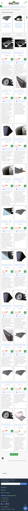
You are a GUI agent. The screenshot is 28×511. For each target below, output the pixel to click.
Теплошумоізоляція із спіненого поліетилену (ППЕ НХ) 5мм (20, 140)
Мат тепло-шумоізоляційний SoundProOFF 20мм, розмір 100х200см (20, 222)
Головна (2, 9)
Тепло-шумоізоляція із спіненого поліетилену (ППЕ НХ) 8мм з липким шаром (20, 92)
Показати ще (14, 454)
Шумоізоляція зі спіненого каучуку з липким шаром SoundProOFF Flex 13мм (20, 265)
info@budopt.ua (5, 501)
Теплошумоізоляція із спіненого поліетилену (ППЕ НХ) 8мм (7, 425)
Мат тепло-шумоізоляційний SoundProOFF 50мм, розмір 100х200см (20, 383)
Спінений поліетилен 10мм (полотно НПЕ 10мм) (20, 425)
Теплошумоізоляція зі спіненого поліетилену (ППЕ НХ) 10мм (20, 306)
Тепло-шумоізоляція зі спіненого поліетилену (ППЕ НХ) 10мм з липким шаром (7, 345)
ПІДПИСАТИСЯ (24, 483)
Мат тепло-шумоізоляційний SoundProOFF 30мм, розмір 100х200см (20, 345)
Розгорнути (5, 473)
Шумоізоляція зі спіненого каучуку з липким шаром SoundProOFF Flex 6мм (7, 140)
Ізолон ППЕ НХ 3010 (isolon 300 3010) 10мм (7, 91)
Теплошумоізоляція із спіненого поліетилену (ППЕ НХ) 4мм (7, 180)
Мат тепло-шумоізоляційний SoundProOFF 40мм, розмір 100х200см (7, 383)
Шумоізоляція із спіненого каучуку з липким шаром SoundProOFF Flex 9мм (7, 306)
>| (9, 458)
